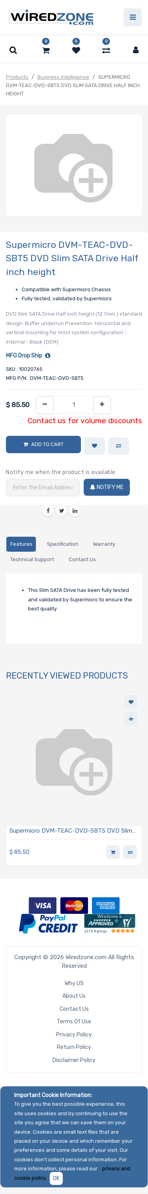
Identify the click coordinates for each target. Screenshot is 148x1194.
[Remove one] (45, 405)
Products (17, 77)
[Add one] (102, 405)
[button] (94, 446)
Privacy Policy (74, 1034)
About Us (74, 996)
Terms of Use (74, 1021)
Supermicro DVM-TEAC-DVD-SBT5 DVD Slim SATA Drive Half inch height (70, 831)
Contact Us (74, 1009)
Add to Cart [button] (47, 444)
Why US (74, 983)
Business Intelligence (63, 77)
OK (56, 1178)
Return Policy (74, 1047)
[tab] (21, 544)
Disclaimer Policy (74, 1060)
